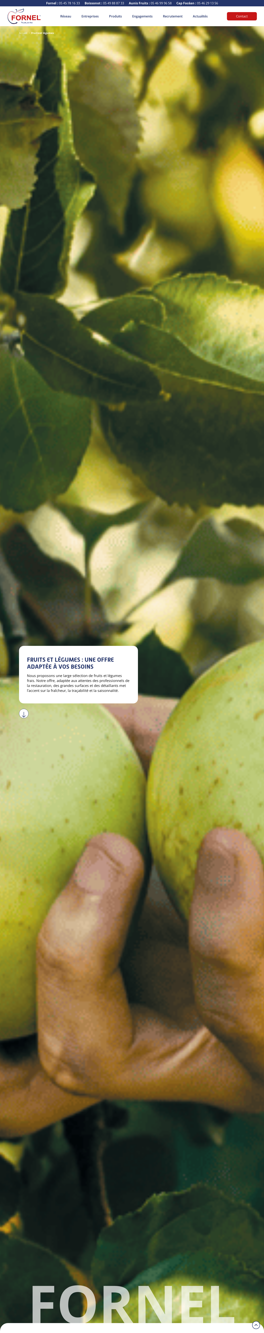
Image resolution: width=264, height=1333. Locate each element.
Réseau (65, 16)
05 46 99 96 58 (150, 3)
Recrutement (173, 16)
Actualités (200, 16)
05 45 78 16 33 (63, 3)
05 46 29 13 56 (197, 3)
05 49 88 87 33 (104, 3)
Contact (242, 16)
